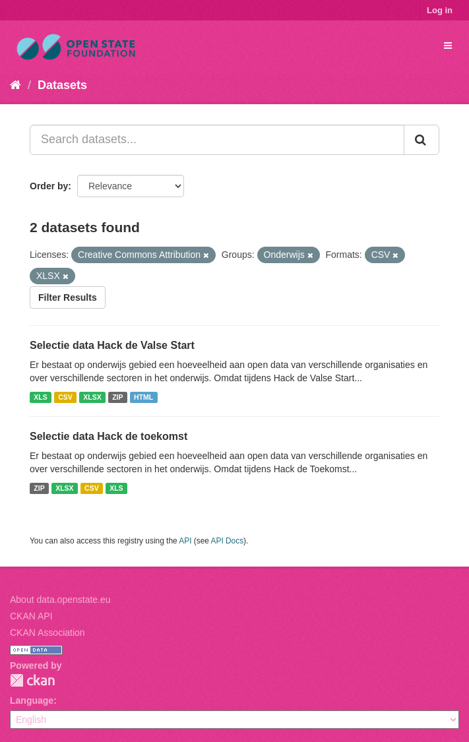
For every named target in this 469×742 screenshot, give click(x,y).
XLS (40, 397)
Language (31, 700)
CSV (65, 397)
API (185, 540)
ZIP (117, 397)
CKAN (32, 680)
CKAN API (31, 616)
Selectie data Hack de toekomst (108, 436)
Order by (49, 186)
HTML (143, 397)
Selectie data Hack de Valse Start (112, 345)
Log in (440, 10)
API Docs (227, 540)
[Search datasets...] (217, 140)
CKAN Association (47, 632)
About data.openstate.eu (60, 599)
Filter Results (67, 297)
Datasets (62, 85)
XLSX (92, 397)
